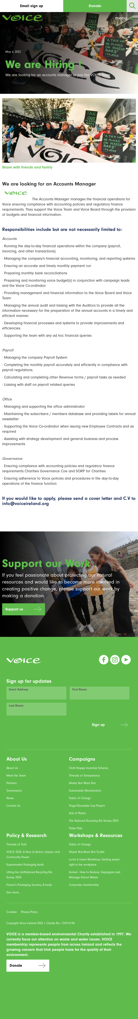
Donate (95, 6)
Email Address (18, 689)
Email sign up (31, 6)
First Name (79, 689)
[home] (21, 18)
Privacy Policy (29, 912)
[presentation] (56, 727)
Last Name (16, 705)
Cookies (11, 912)
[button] (124, 18)
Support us (14, 609)
